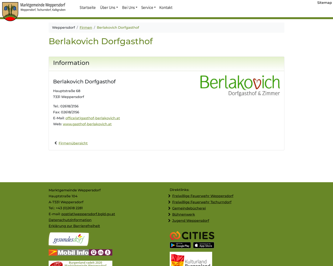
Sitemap (324, 3)
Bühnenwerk (183, 214)
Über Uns (108, 7)
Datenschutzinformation (70, 220)
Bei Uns (128, 7)
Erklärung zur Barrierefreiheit (74, 226)
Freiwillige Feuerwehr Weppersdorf (202, 196)
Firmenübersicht (73, 143)
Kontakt (165, 7)
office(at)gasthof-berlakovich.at (92, 118)
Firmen (86, 28)
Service (147, 7)
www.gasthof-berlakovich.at (87, 124)
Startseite (88, 7)
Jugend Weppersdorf (190, 221)
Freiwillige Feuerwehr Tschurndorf (201, 202)
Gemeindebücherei (189, 208)
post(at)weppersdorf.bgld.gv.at (88, 214)
